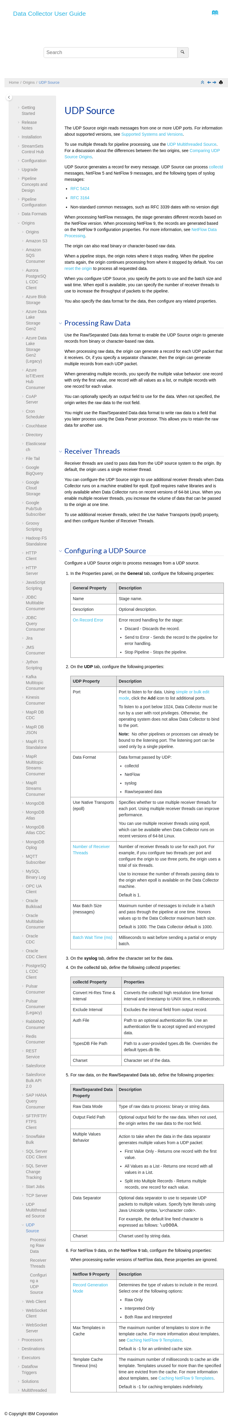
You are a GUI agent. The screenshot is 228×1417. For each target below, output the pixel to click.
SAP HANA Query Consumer (36, 947)
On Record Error (88, 620)
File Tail (33, 304)
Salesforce (35, 911)
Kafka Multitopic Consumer (35, 528)
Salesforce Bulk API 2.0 (35, 926)
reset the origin (78, 268)
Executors (31, 1203)
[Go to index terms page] (213, 14)
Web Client (36, 1147)
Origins (29, 82)
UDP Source (49, 82)
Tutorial (28, 1304)
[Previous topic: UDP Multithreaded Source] (210, 82)
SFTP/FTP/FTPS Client (36, 967)
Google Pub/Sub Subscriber (36, 354)
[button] (23, 96)
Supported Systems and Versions (152, 134)
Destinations (33, 1194)
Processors (32, 1185)
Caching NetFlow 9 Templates (154, 1340)
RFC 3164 (79, 197)
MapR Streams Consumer (35, 634)
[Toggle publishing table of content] (9, 97)
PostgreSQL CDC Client (36, 817)
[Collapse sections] (203, 82)
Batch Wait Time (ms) (92, 937)
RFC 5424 (79, 188)
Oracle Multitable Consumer (35, 767)
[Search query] (116, 52)
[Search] (183, 52)
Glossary (30, 1328)
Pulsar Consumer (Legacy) (35, 852)
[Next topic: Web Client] (215, 82)
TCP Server (37, 1041)
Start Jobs (35, 1032)
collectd (216, 167)
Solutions (30, 1227)
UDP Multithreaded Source (36, 1056)
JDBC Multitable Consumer (35, 449)
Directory (34, 280)
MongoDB (35, 649)
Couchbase (36, 271)
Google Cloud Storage (33, 334)
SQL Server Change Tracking (37, 1017)
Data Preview (34, 1280)
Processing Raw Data (38, 1091)
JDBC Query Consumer (35, 469)
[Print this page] (221, 82)
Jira (29, 484)
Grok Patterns (34, 1381)
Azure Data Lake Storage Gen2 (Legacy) (36, 195)
